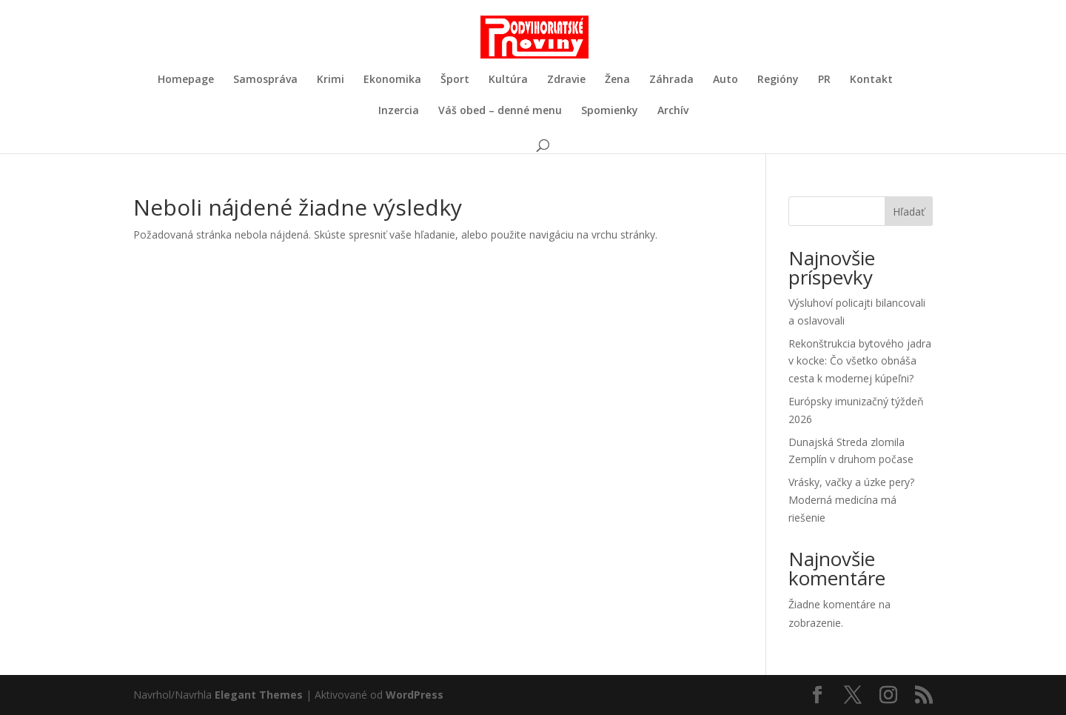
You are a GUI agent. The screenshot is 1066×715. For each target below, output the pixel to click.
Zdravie (566, 80)
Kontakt (871, 80)
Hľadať (909, 211)
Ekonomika (392, 80)
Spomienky (609, 111)
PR (824, 80)
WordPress (414, 695)
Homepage (186, 80)
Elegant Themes (259, 695)
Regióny (778, 80)
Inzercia (398, 111)
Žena (617, 80)
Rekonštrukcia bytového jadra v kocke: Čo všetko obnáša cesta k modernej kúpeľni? (859, 361)
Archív (672, 111)
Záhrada (671, 80)
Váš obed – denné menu (500, 111)
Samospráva (265, 80)
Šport (454, 80)
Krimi (330, 80)
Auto (725, 80)
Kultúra (508, 80)
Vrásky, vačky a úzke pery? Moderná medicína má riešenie (851, 500)
